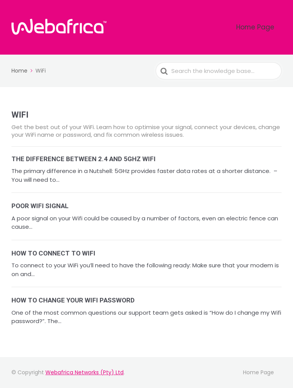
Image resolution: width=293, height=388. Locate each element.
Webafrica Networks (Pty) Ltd (84, 372)
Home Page (262, 27)
